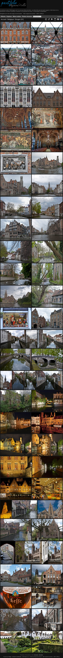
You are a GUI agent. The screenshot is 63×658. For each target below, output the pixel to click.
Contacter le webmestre (16, 656)
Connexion (59, 16)
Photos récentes (27, 16)
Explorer (9, 16)
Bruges (18, 19)
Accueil (3, 19)
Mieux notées (17, 16)
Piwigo (10, 656)
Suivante (36, 655)
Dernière (41, 655)
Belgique (10, 19)
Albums (3, 16)
